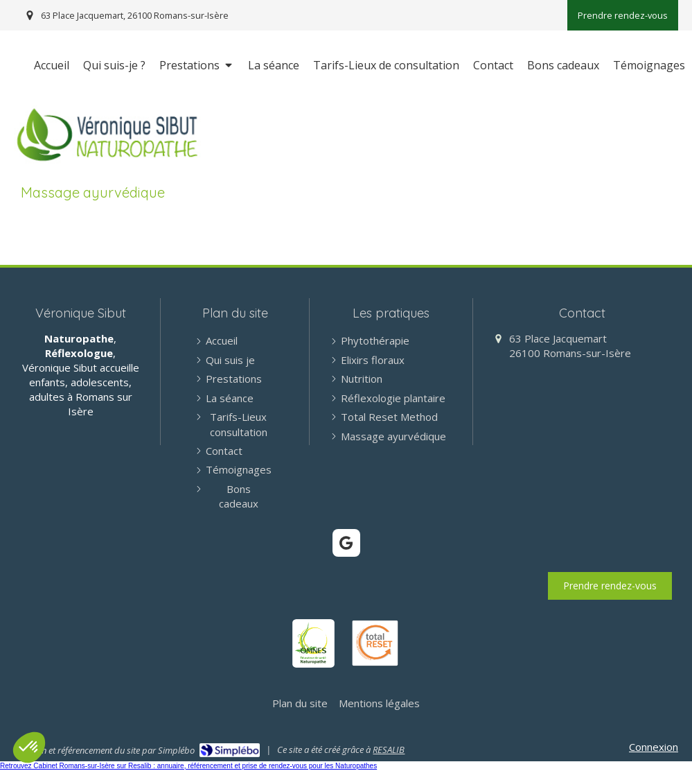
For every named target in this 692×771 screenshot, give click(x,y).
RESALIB (389, 749)
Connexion (653, 747)
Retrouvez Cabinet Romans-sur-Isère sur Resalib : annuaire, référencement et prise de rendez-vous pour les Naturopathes (188, 766)
